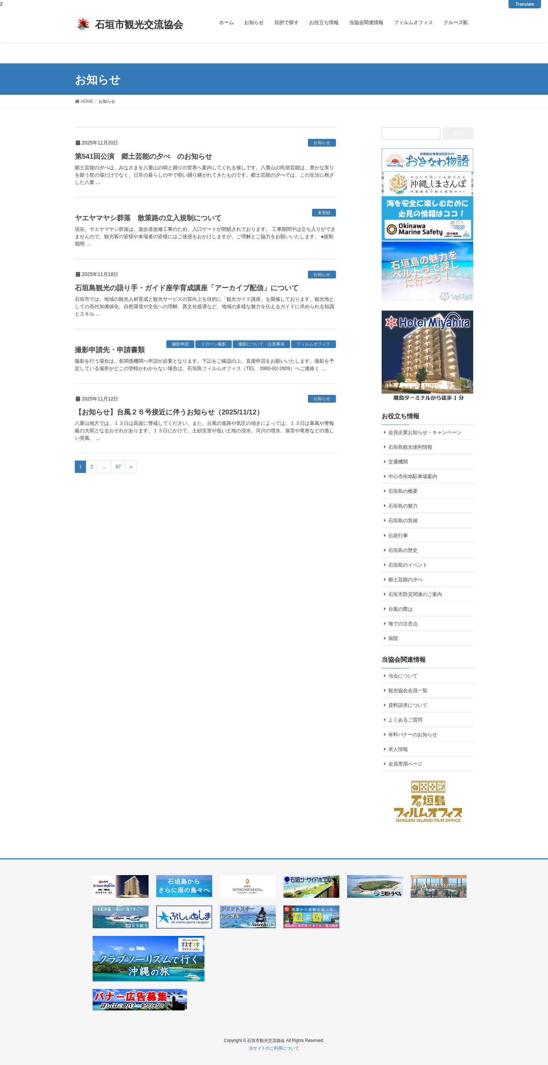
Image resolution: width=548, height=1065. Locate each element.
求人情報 (398, 749)
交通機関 (398, 461)
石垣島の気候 (403, 520)
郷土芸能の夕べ (405, 579)
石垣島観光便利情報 (410, 447)
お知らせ (321, 142)
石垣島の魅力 (403, 506)
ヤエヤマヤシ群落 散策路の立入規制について (148, 218)
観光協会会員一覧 (407, 690)
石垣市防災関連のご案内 (415, 594)
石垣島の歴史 (403, 550)
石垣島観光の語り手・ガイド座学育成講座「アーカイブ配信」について (186, 288)
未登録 (324, 212)
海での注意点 (403, 623)
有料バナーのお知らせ (412, 734)
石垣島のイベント (407, 565)
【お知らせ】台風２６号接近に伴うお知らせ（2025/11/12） (169, 412)
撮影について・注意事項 (261, 344)
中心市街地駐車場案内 (412, 476)
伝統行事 (398, 535)
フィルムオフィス (313, 344)
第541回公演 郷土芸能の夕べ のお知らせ (143, 156)
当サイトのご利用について (274, 1048)
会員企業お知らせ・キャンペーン (425, 432)
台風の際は (400, 609)
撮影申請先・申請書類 (110, 350)
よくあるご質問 (405, 720)
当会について (403, 676)
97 (118, 466)
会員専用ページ (405, 764)
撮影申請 (180, 344)
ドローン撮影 (213, 344)
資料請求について (407, 705)
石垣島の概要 (403, 491)
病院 (393, 638)
